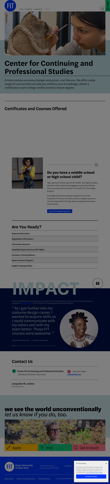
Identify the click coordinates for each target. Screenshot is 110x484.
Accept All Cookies (91, 476)
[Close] (106, 463)
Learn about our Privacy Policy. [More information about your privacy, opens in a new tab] (94, 472)
